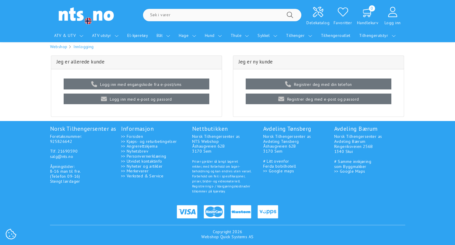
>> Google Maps (349, 171)
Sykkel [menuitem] (267, 35)
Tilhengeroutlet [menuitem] (336, 35)
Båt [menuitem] (163, 35)
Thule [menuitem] (240, 35)
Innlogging (83, 46)
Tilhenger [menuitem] (299, 35)
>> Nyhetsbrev (134, 151)
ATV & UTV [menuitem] (68, 35)
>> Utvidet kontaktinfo (141, 161)
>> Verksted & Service (142, 176)
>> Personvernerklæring (143, 156)
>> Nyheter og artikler (142, 166)
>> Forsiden (132, 136)
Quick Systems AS (237, 236)
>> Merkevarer (135, 171)
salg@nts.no (61, 156)
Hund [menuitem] (213, 35)
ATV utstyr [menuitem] (105, 35)
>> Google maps (278, 171)
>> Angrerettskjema (139, 146)
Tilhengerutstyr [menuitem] (377, 35)
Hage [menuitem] (187, 35)
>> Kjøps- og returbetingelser (149, 141)
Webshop (58, 46)
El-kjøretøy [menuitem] (137, 35)
